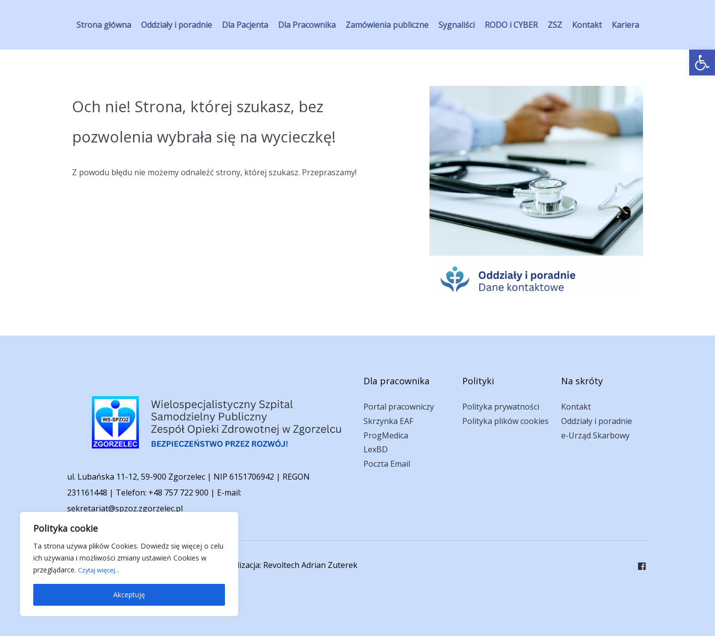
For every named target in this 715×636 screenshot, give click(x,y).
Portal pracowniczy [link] (398, 406)
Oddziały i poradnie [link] (596, 421)
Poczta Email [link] (386, 463)
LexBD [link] (375, 449)
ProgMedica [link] (385, 435)
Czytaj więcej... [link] (101, 569)
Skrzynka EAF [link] (388, 421)
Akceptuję (129, 594)
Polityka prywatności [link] (500, 406)
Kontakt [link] (576, 406)
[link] (702, 62)
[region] (129, 564)
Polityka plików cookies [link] (505, 421)
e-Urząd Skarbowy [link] (595, 435)
